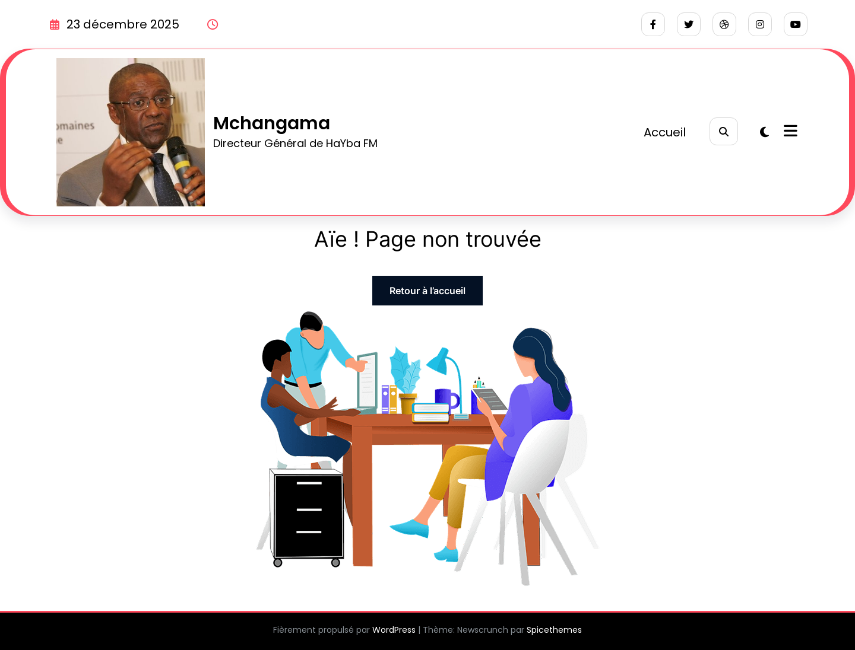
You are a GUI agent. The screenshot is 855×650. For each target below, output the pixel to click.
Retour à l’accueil (428, 291)
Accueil (665, 132)
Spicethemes (554, 630)
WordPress (394, 630)
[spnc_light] (764, 132)
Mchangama (271, 123)
